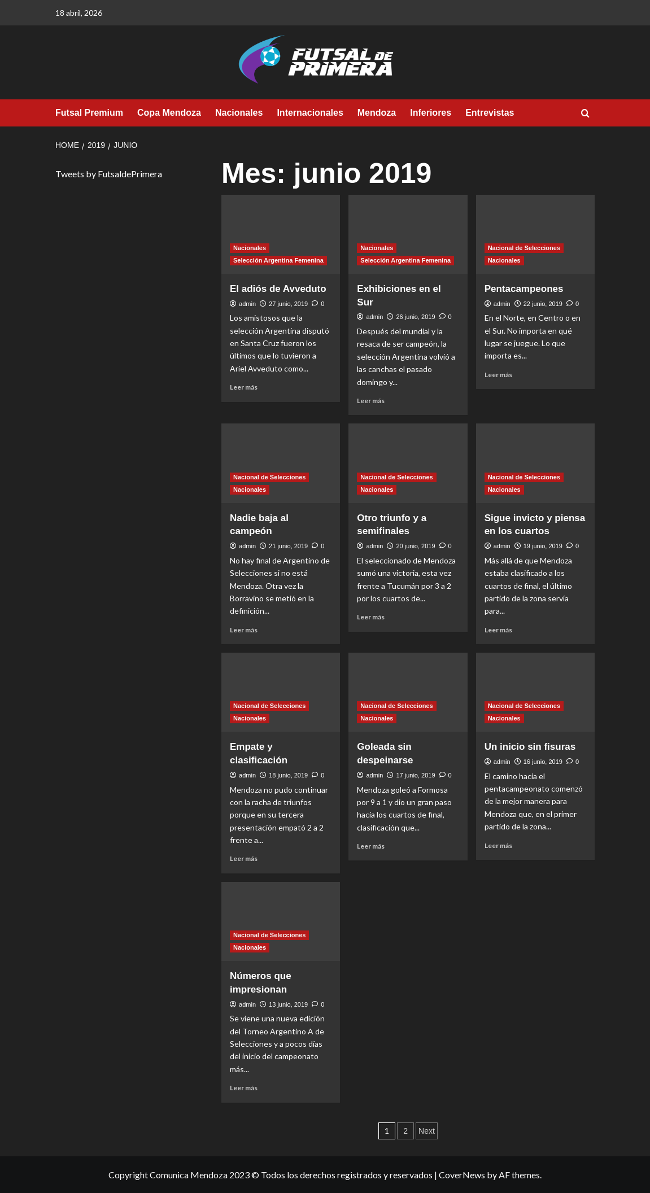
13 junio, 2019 (288, 1004)
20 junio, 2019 (415, 546)
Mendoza (376, 112)
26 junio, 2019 (415, 316)
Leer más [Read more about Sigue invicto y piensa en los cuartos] (498, 630)
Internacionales (310, 112)
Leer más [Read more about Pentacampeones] (498, 374)
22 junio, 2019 (543, 303)
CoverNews (462, 1174)
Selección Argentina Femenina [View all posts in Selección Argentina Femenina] (278, 260)
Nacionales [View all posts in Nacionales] (249, 247)
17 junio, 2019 (415, 775)
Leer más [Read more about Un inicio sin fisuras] (498, 845)
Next (426, 1130)
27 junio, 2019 (288, 303)
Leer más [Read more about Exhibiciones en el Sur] (371, 400)
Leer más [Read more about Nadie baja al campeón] (244, 630)
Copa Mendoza (169, 112)
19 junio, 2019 (543, 546)
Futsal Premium (89, 112)
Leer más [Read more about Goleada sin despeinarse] (371, 846)
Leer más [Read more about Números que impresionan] (244, 1087)
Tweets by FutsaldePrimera (108, 173)
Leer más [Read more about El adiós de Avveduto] (244, 387)
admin (247, 303)
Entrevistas (489, 112)
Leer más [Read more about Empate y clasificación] (244, 858)
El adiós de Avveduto (278, 288)
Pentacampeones (524, 288)
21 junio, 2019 (288, 546)
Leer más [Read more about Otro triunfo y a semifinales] (371, 617)
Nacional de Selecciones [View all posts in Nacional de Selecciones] (524, 247)
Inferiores (430, 112)
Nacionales (239, 112)
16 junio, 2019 (543, 761)
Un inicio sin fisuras (530, 746)
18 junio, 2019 (288, 775)
